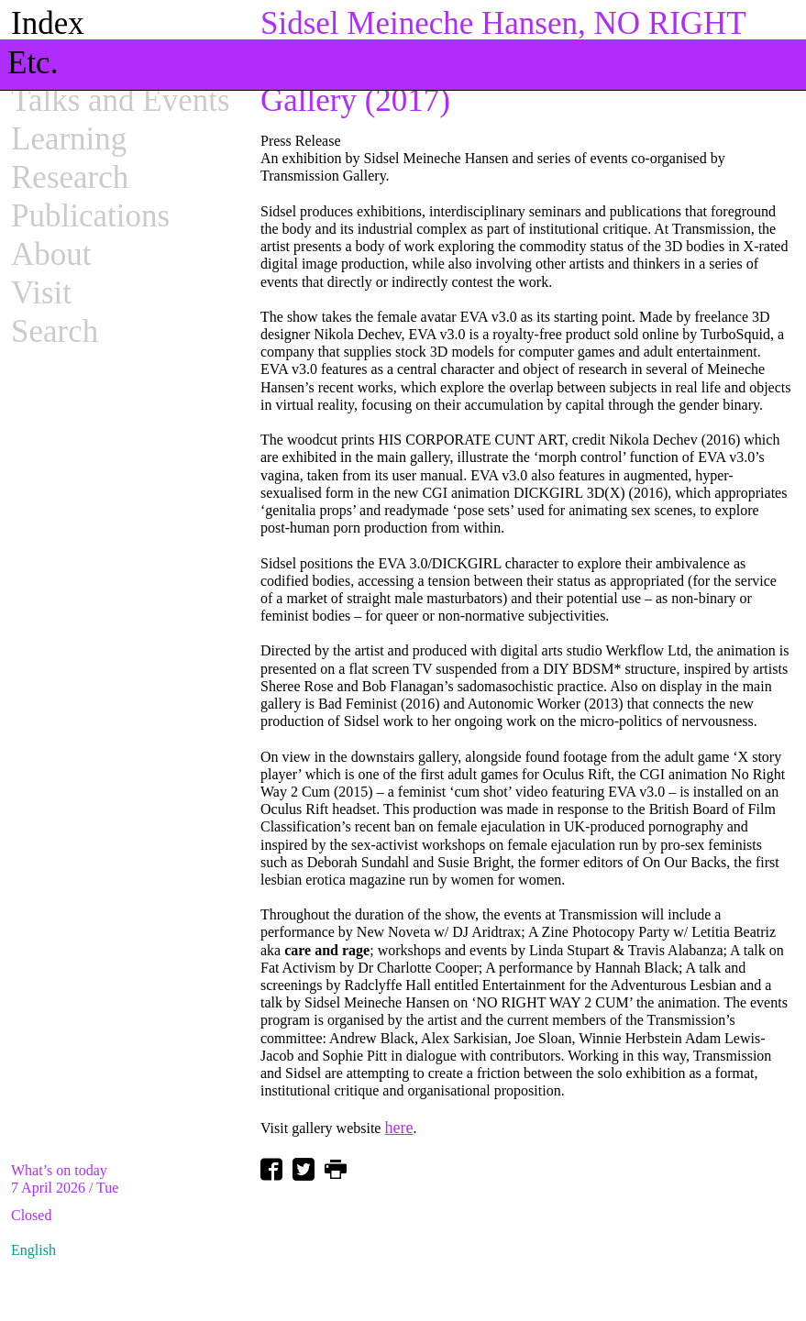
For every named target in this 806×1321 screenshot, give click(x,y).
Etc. (32, 63)
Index (47, 23)
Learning (69, 139)
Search (54, 331)
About (51, 254)
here (398, 1127)
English (33, 1250)
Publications (90, 216)
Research (69, 177)
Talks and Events (120, 100)
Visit (41, 293)
